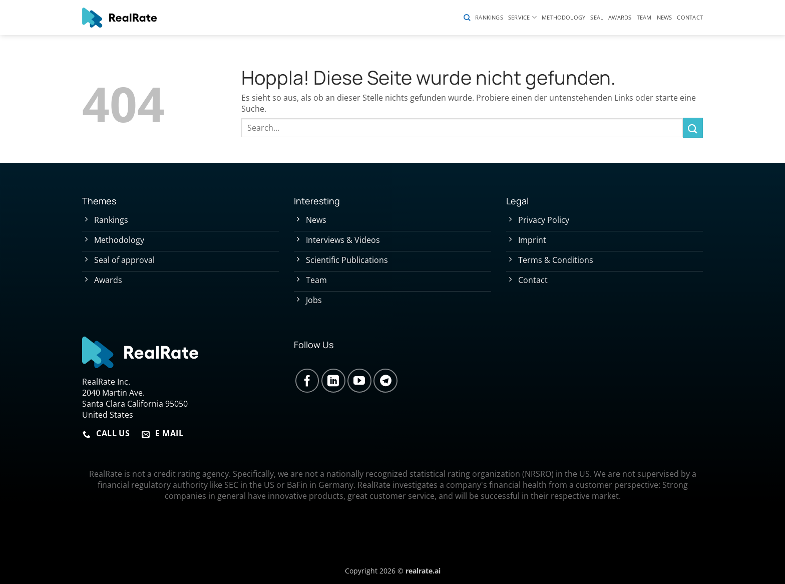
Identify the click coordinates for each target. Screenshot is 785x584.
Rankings (489, 17)
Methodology (563, 17)
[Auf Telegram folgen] (385, 381)
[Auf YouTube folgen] (359, 381)
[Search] (467, 18)
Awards (619, 17)
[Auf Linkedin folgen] (333, 381)
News (664, 17)
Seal (596, 17)
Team (644, 17)
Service (522, 17)
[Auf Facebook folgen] (307, 381)
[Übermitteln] (693, 127)
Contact (690, 17)
